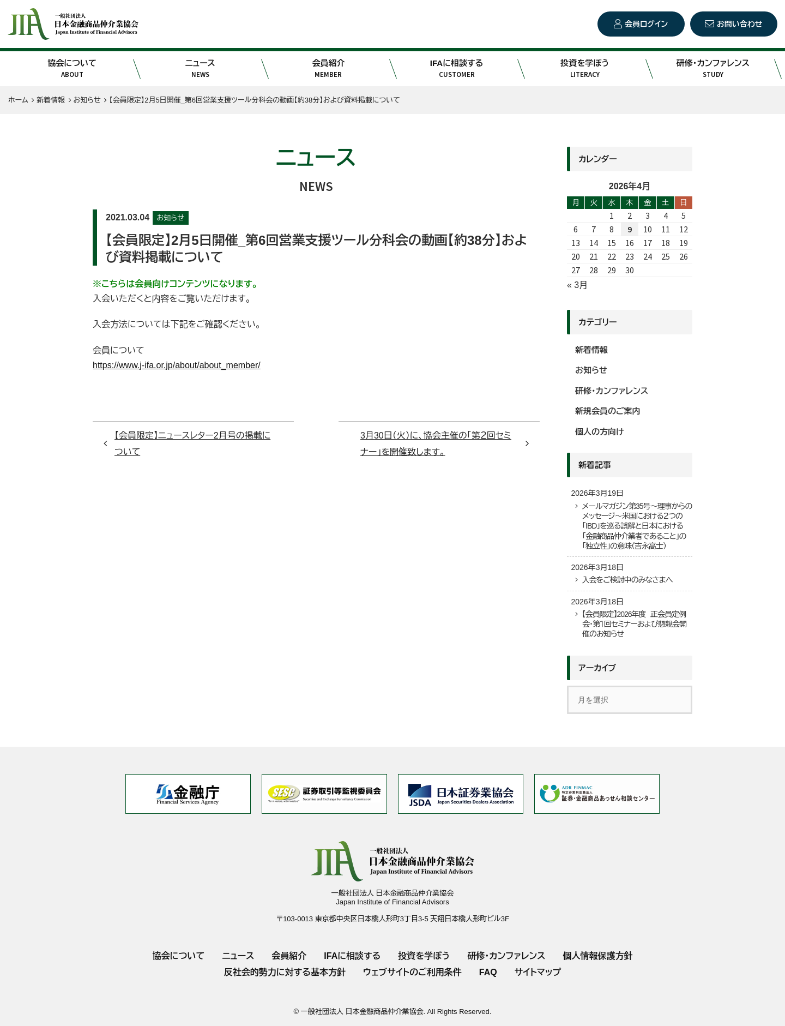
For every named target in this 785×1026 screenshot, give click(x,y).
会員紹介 (328, 68)
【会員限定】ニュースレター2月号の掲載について (192, 444)
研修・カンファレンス (713, 68)
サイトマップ (538, 972)
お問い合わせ (740, 24)
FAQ (488, 972)
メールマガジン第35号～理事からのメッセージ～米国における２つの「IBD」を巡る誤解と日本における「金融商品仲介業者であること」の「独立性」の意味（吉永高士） (637, 526)
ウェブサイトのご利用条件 (412, 972)
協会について (72, 68)
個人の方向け (599, 431)
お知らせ (170, 218)
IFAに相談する (456, 68)
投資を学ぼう (585, 68)
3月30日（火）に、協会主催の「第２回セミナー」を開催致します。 (435, 444)
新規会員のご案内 (608, 411)
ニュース (200, 68)
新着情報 (591, 350)
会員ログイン (646, 24)
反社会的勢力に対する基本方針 (285, 972)
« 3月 (577, 285)
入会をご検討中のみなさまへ (627, 579)
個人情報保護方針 (597, 956)
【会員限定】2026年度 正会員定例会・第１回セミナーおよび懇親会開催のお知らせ (634, 624)
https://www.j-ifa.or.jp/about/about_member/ (177, 365)
